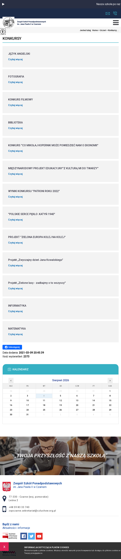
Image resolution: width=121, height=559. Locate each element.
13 (77, 400)
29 (110, 410)
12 (60, 400)
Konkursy (12, 38)
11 (44, 400)
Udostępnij (12, 347)
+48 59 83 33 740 (115, 13)
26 (60, 410)
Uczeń (102, 30)
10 (27, 400)
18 (44, 405)
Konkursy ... (112, 30)
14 (93, 400)
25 (44, 410)
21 (93, 405)
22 (110, 405)
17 (27, 405)
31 (27, 414)
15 (110, 400)
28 (93, 410)
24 (27, 410)
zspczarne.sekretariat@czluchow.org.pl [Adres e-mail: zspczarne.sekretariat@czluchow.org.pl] (32, 510)
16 (11, 405)
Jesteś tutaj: (86, 30)
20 (77, 405)
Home (95, 30)
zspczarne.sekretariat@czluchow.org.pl (108, 13)
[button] (3, 4)
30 (11, 414)
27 (77, 410)
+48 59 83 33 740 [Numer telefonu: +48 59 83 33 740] (19, 507)
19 (60, 405)
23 (11, 410)
